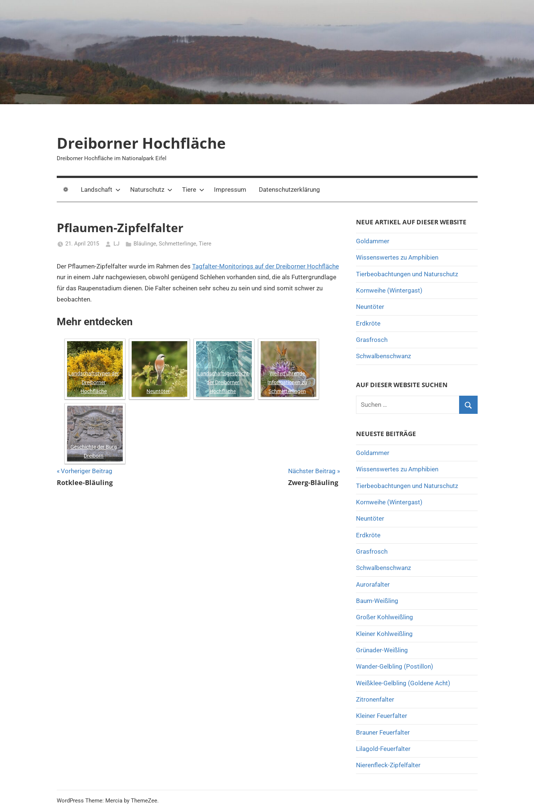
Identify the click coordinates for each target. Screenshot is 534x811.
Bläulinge (145, 243)
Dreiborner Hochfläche (141, 143)
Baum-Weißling (377, 600)
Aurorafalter (373, 584)
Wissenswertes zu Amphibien (397, 257)
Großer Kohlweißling (384, 617)
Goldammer (372, 241)
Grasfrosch (372, 339)
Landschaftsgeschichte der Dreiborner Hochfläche (223, 382)
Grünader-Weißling (382, 650)
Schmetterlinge (177, 243)
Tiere (193, 189)
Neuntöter (158, 391)
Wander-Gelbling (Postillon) (394, 666)
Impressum (230, 189)
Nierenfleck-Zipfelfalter (388, 765)
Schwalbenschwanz (383, 356)
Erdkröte (368, 323)
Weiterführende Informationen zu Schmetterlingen (287, 382)
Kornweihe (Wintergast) (389, 290)
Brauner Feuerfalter (383, 732)
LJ (116, 243)
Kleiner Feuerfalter (381, 715)
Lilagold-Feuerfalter (383, 748)
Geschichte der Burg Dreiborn (93, 451)
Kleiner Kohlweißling (384, 633)
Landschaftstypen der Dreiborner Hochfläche (93, 382)
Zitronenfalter (375, 699)
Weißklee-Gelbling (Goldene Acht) (403, 683)
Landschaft (101, 189)
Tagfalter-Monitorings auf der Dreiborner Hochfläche (265, 266)
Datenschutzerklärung (289, 189)
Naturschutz (151, 189)
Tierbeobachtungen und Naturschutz (407, 274)
